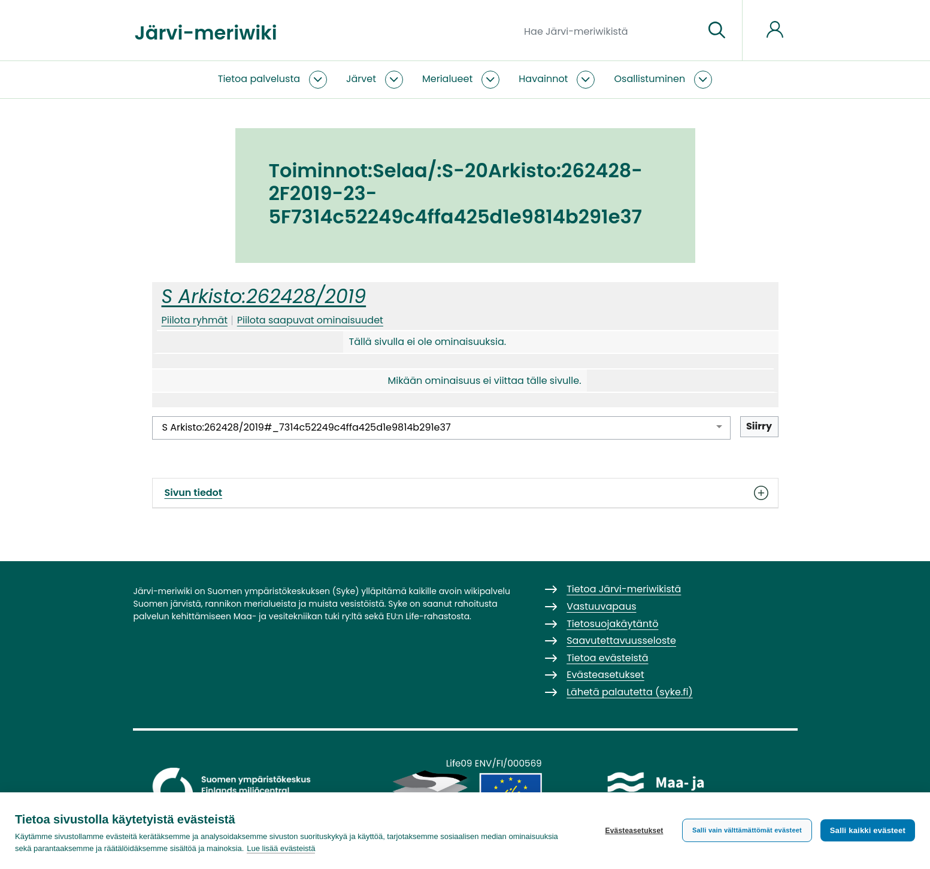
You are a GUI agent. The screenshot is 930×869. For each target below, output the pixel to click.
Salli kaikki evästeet (867, 830)
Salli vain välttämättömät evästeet (747, 830)
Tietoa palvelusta (259, 79)
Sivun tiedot (465, 493)
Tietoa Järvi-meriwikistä (624, 589)
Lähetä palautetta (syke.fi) (630, 692)
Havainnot (543, 79)
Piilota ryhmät (195, 320)
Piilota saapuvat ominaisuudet (310, 320)
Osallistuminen (649, 79)
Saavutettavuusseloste (621, 640)
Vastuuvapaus (601, 606)
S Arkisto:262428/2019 (264, 296)
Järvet (361, 79)
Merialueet (447, 79)
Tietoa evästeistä (607, 658)
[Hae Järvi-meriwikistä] (609, 30)
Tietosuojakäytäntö (612, 624)
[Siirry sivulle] (716, 30)
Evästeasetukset (634, 830)
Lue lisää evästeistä (281, 848)
